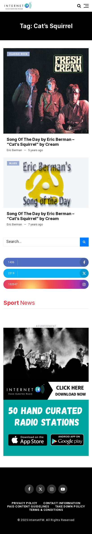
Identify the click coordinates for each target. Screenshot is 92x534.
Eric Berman (14, 150)
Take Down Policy (70, 506)
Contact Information (61, 503)
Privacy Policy (24, 503)
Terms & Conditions (46, 510)
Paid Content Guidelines (28, 506)
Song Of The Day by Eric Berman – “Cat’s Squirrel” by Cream (40, 142)
